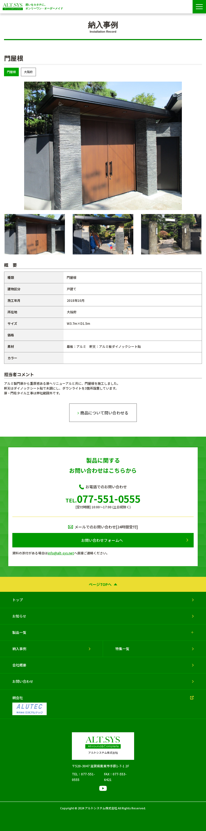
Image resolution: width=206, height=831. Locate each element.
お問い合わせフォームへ (102, 540)
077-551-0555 (103, 498)
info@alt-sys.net (61, 553)
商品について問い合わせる (103, 413)
